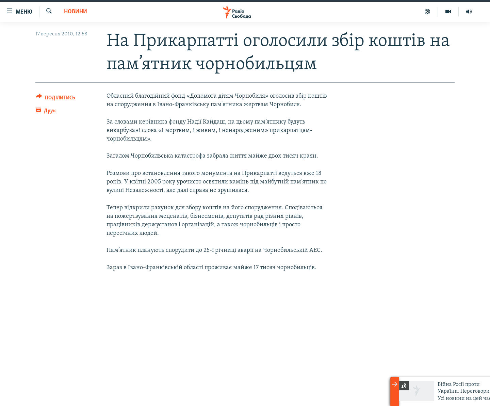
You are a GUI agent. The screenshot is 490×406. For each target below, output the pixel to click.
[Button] (55, 99)
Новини (75, 12)
